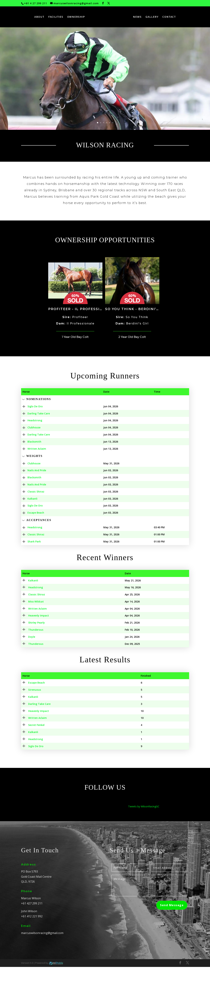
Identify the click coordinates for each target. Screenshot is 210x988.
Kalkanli (27, 498)
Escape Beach (31, 512)
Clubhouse (29, 427)
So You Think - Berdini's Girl (137, 309)
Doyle (26, 653)
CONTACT (169, 17)
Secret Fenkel (31, 746)
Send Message (172, 926)
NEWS (137, 17)
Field (176, 406)
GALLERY (152, 17)
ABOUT (39, 17)
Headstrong (30, 420)
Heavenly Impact (33, 732)
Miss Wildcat (30, 610)
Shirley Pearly (31, 639)
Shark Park (29, 541)
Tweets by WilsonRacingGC (143, 827)
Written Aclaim (32, 448)
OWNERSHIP (76, 17)
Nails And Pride (32, 470)
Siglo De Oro (30, 406)
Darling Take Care (34, 413)
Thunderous (30, 646)
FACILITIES (55, 17)
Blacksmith (29, 441)
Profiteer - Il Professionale (80, 309)
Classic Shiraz (31, 491)
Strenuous (29, 710)
